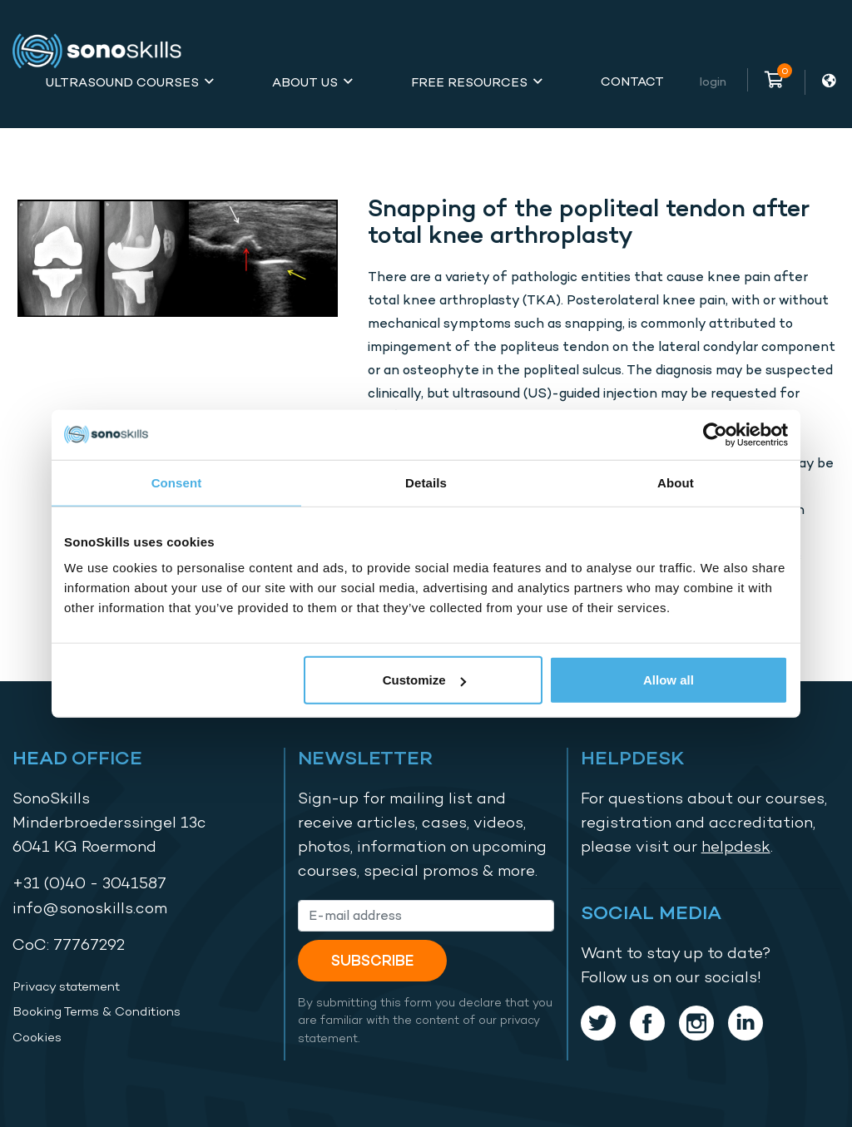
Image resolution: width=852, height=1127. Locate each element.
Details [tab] (426, 482)
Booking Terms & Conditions (96, 1011)
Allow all (668, 680)
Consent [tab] (176, 482)
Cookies (37, 1037)
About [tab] (675, 482)
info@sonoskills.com (89, 907)
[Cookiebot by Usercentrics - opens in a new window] (715, 434)
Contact (632, 81)
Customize (424, 680)
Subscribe (372, 960)
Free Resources (469, 82)
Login (713, 81)
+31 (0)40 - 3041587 (89, 882)
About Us (305, 82)
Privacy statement (66, 986)
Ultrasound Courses (122, 82)
